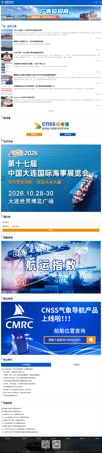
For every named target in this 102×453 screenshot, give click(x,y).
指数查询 (8, 237)
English (97, 438)
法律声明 (67, 438)
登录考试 (34, 134)
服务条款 (82, 438)
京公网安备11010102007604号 (32, 452)
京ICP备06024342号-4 (48, 452)
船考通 (6, 118)
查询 (51, 230)
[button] (2, 178)
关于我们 (7, 438)
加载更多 (51, 111)
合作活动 (8, 141)
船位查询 (8, 298)
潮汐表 (6, 217)
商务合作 (38, 438)
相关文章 (12, 26)
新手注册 (68, 134)
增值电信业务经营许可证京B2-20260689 (67, 452)
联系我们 (24, 438)
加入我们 (53, 438)
